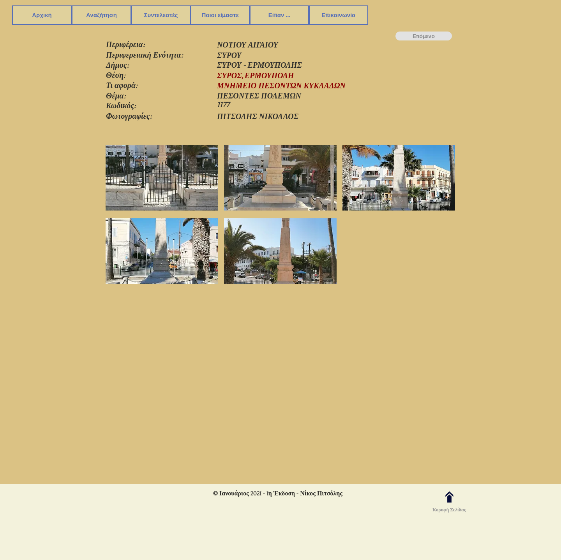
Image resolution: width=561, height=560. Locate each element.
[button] (101, 15)
